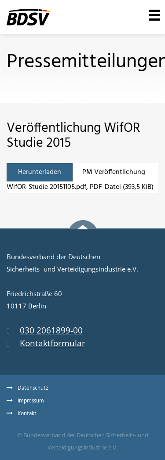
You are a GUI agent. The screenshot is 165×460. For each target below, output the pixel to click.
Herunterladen (39, 172)
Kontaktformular (46, 343)
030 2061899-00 (45, 330)
